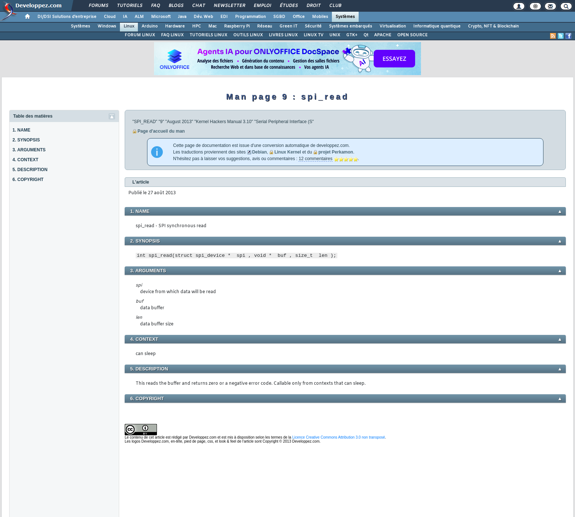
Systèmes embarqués (350, 26)
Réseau (264, 26)
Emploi (262, 6)
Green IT (288, 26)
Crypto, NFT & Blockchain (493, 26)
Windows (107, 26)
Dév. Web (203, 16)
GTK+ (352, 35)
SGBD (279, 16)
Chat (198, 6)
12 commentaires (315, 158)
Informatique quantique (437, 26)
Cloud (110, 16)
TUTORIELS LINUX (208, 35)
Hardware (175, 26)
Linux (129, 26)
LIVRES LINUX (283, 35)
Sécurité (313, 26)
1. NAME (21, 130)
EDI (224, 16)
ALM (139, 16)
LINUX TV (313, 35)
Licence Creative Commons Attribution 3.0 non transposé (338, 437)
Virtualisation (393, 26)
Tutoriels (129, 6)
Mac (212, 26)
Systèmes (345, 16)
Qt (365, 35)
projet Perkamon (335, 152)
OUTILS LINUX (248, 35)
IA (125, 16)
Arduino (150, 26)
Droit (313, 6)
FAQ (155, 6)
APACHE (382, 35)
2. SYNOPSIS (26, 140)
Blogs (176, 6)
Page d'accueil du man (161, 131)
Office (299, 16)
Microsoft (161, 16)
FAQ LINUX (172, 35)
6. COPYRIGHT (28, 179)
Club (334, 6)
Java (182, 16)
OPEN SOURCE (412, 35)
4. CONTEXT (25, 159)
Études (288, 6)
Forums (98, 6)
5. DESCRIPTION (29, 169)
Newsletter (229, 6)
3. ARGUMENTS (28, 149)
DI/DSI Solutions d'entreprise (66, 16)
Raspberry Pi (237, 26)
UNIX (334, 35)
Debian (259, 152)
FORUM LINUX (140, 35)
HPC (196, 26)
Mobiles (320, 16)
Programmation (250, 16)
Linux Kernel (287, 152)
